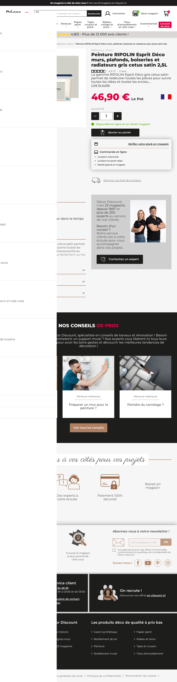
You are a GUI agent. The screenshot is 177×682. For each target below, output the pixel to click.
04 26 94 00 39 (59, 588)
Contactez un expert (120, 259)
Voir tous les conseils (88, 427)
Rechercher (94, 13)
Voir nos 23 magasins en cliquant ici (88, 3)
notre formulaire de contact (61, 599)
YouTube (148, 563)
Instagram (167, 563)
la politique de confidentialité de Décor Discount (144, 553)
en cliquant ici (156, 595)
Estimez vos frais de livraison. (122, 180)
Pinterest (157, 563)
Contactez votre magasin (44, 603)
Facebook (138, 563)
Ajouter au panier (115, 132)
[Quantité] (106, 116)
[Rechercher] (67, 13)
